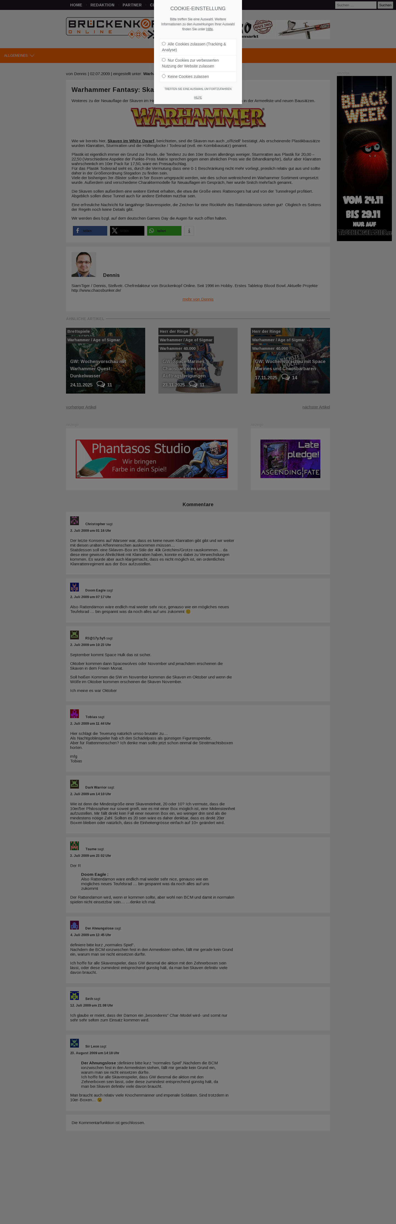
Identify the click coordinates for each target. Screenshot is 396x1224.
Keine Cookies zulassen (185, 76)
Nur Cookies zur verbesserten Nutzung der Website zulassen (190, 63)
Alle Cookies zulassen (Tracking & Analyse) (194, 47)
